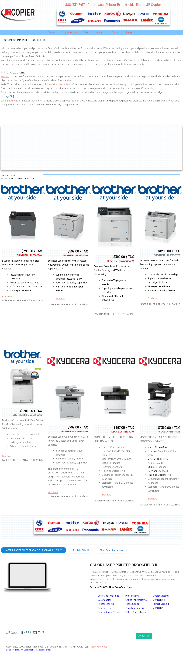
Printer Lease (105, 608)
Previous (102, 646)
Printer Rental (132, 595)
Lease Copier (132, 603)
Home (8, 650)
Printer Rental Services (110, 612)
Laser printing (8, 100)
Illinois (17, 650)
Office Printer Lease (135, 612)
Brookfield (28, 650)
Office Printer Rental (136, 599)
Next (93, 646)
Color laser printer (43, 650)
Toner (4, 92)
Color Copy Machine (108, 595)
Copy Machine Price (135, 608)
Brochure (7, 296)
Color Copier (104, 599)
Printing (5, 76)
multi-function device (53, 84)
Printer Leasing (106, 603)
